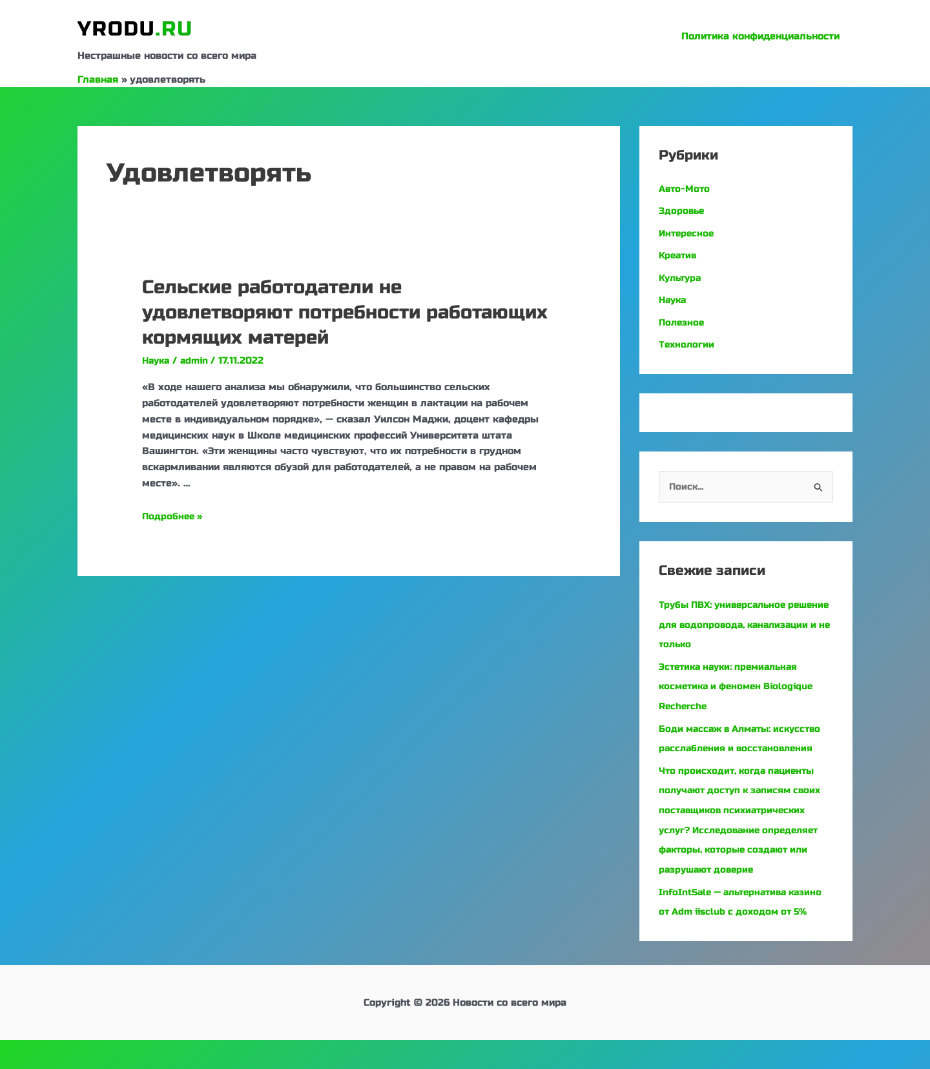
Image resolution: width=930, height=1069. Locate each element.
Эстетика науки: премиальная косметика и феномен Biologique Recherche (741, 681)
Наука (157, 360)
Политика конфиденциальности (764, 36)
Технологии (687, 341)
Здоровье (683, 210)
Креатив (679, 254)
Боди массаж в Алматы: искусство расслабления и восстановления (724, 742)
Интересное (688, 232)
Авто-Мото (686, 188)
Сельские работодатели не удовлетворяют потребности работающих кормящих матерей (305, 312)
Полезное (683, 320)
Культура (682, 276)
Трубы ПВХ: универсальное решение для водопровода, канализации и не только (727, 621)
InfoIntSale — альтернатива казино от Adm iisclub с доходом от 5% (741, 922)
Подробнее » (173, 516)
